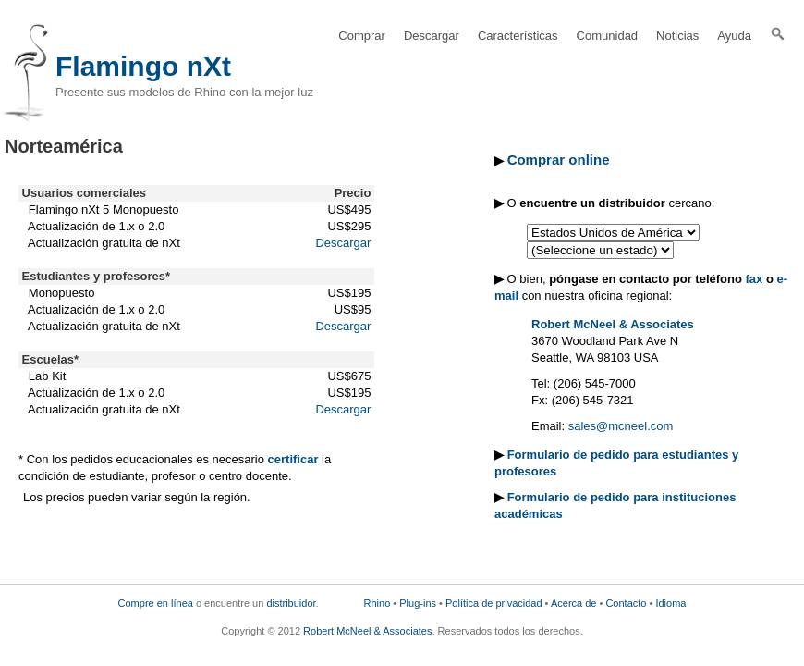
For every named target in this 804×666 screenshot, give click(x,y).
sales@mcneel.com (621, 426)
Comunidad (608, 36)
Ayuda (734, 36)
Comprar (361, 36)
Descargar (431, 36)
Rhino (377, 603)
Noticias (677, 36)
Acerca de (574, 603)
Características (518, 36)
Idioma (670, 603)
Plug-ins (417, 603)
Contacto (625, 603)
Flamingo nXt (143, 66)
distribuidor (290, 603)
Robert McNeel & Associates (612, 324)
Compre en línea (155, 603)
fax (754, 279)
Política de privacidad (493, 603)
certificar (293, 459)
